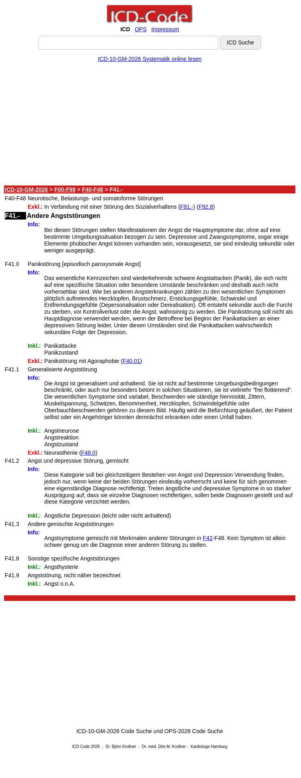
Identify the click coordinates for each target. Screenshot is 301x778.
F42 (208, 538)
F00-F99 (64, 189)
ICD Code (81, 746)
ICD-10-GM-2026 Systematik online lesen (149, 59)
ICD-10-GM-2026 (26, 189)
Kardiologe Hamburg (209, 746)
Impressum (165, 29)
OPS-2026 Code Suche (194, 731)
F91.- (186, 207)
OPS (141, 29)
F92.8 (206, 207)
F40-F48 (92, 189)
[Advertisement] (149, 125)
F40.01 (131, 361)
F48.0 (88, 452)
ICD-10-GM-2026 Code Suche (114, 731)
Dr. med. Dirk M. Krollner (164, 746)
